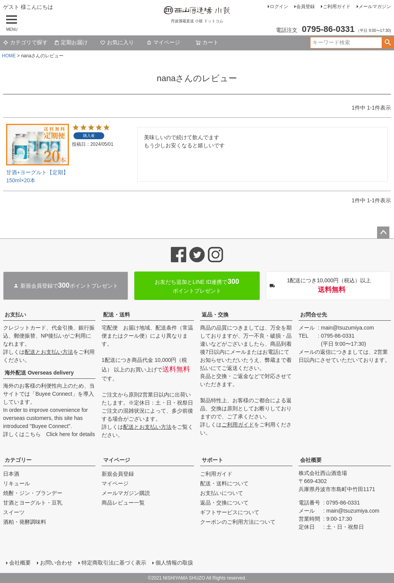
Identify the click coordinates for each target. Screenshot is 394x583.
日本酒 (11, 474)
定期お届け (71, 42)
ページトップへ (383, 233)
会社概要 (311, 460)
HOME (9, 55)
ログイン (279, 6)
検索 (388, 42)
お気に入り (117, 42)
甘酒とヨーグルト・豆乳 (32, 503)
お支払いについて (221, 493)
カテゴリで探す (25, 42)
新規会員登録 (118, 474)
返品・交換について (224, 503)
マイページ (163, 42)
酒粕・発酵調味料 (24, 522)
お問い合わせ (56, 563)
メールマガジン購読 (126, 493)
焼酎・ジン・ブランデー (32, 493)
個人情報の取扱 (174, 563)
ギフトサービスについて (229, 512)
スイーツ (14, 512)
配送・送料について (224, 483)
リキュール (16, 483)
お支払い (15, 314)
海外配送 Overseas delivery (39, 373)
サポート (212, 460)
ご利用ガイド (337, 6)
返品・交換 (215, 314)
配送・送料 (116, 314)
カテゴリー (18, 460)
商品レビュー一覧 (123, 503)
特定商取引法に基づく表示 (114, 563)
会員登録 (305, 6)
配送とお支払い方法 (49, 352)
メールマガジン (375, 6)
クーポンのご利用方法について (237, 522)
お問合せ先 (313, 314)
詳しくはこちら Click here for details (49, 434)
